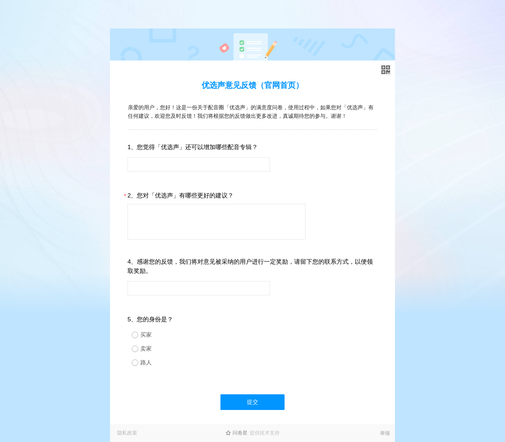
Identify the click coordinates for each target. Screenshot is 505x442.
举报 (385, 433)
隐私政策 (127, 433)
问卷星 (240, 433)
